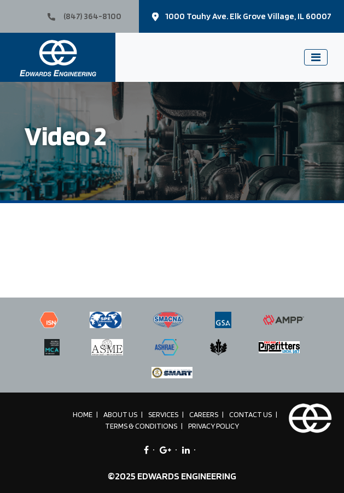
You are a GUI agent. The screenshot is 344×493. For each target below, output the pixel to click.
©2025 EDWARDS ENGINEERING (172, 476)
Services (163, 414)
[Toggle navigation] (316, 57)
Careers (203, 414)
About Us (120, 414)
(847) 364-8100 (84, 16)
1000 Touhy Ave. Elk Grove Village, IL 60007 (241, 16)
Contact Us (250, 414)
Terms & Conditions (141, 425)
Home (82, 414)
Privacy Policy (213, 425)
